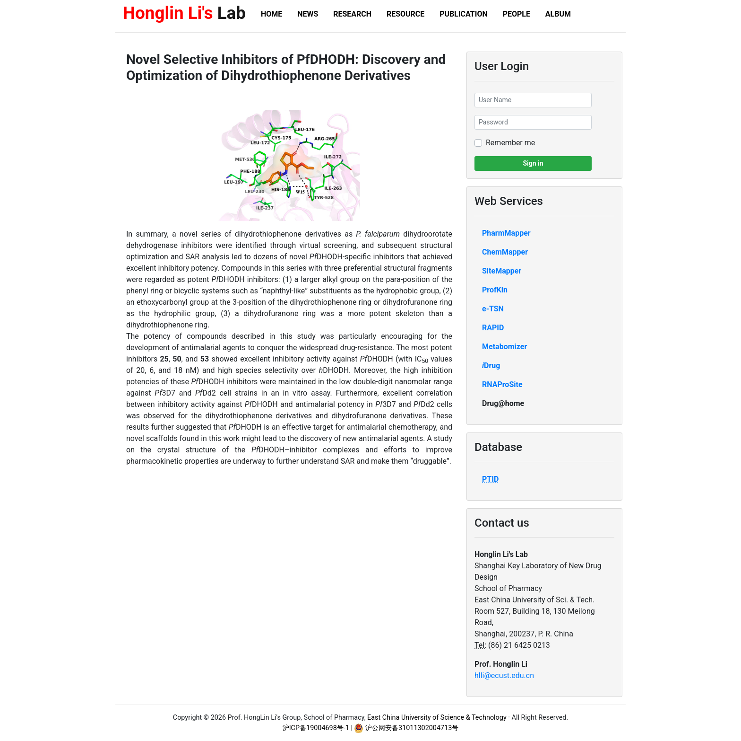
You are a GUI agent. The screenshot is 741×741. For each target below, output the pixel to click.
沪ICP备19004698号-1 (316, 728)
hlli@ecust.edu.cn (504, 675)
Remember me (510, 142)
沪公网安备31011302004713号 (406, 728)
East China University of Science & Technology (437, 718)
